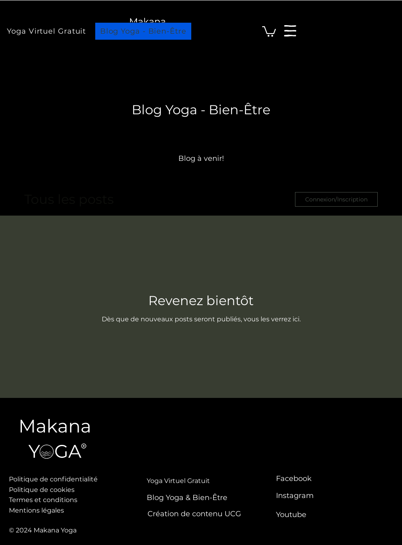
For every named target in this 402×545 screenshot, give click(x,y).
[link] (269, 31)
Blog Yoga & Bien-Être (187, 497)
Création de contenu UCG (194, 513)
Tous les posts (69, 199)
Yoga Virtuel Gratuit (178, 481)
